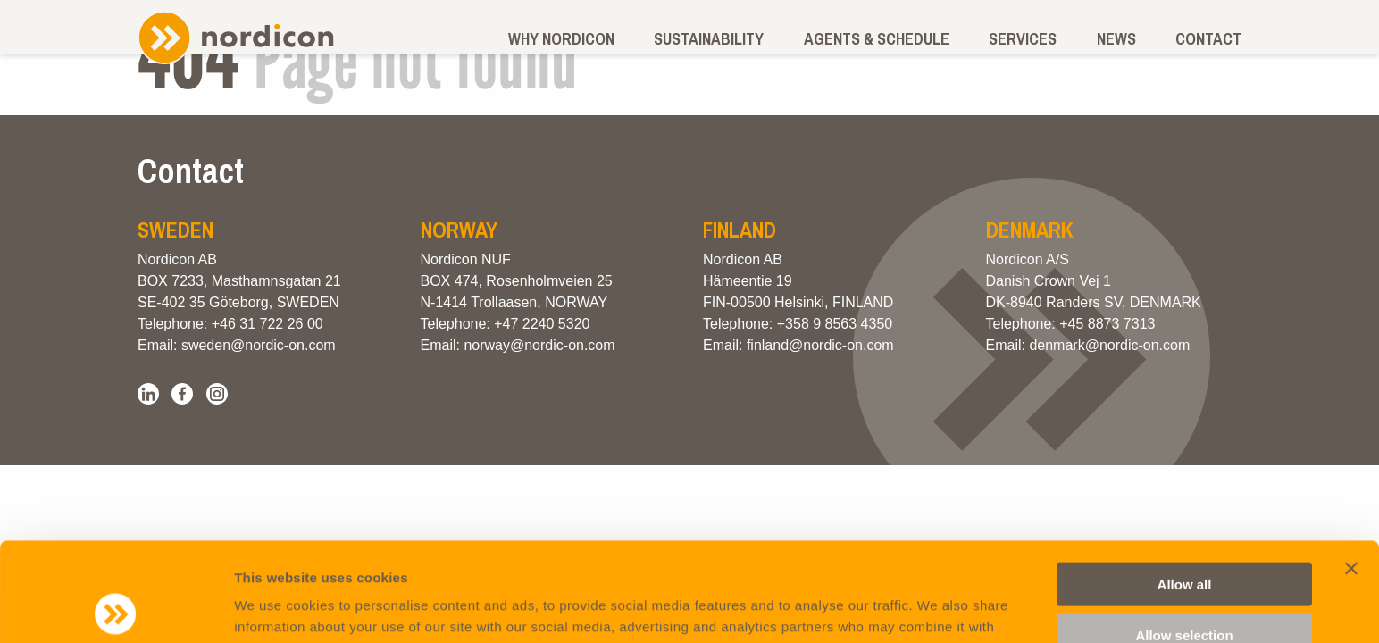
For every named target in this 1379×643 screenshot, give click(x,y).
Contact (1208, 39)
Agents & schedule (876, 39)
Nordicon (236, 37)
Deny (1184, 586)
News (1116, 39)
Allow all (1185, 485)
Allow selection (1184, 536)
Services (1023, 39)
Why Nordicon (561, 39)
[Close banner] (1351, 469)
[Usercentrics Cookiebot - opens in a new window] (116, 608)
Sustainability (709, 39)
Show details (937, 607)
